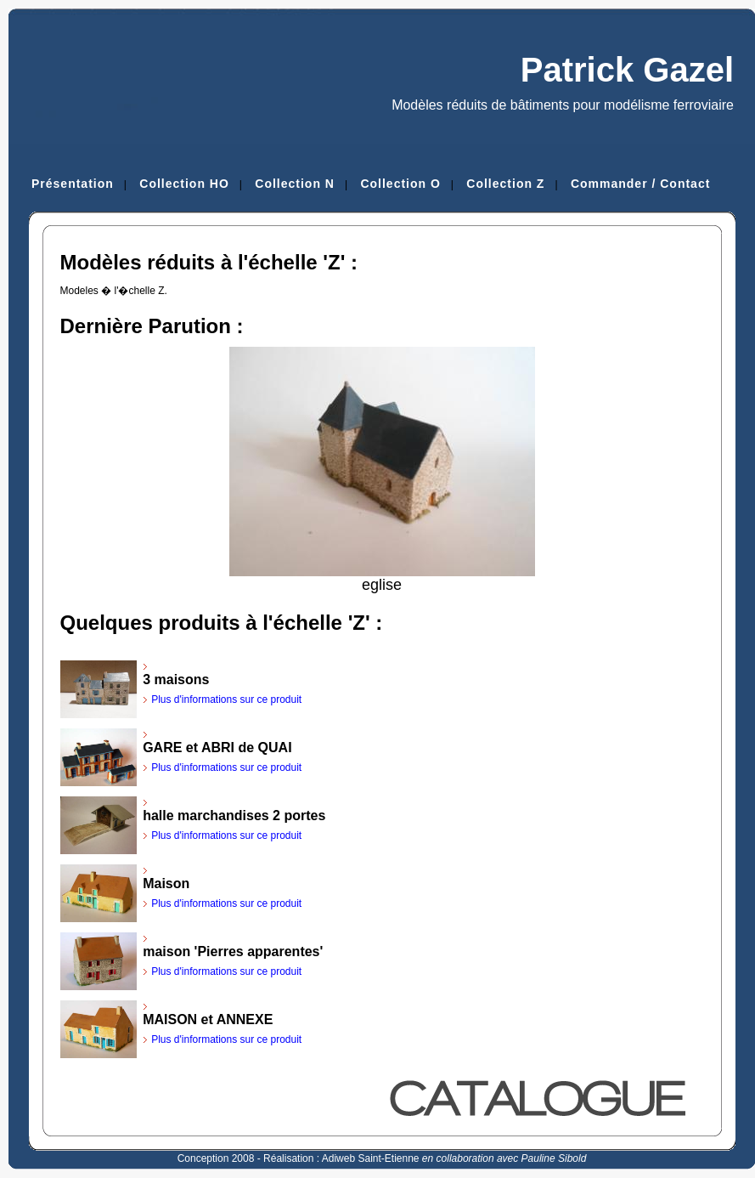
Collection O (400, 183)
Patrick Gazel (627, 69)
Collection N (295, 183)
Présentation (72, 183)
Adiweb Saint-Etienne (371, 1158)
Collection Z (505, 183)
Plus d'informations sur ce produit (226, 699)
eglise (382, 578)
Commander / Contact (640, 183)
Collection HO (184, 183)
